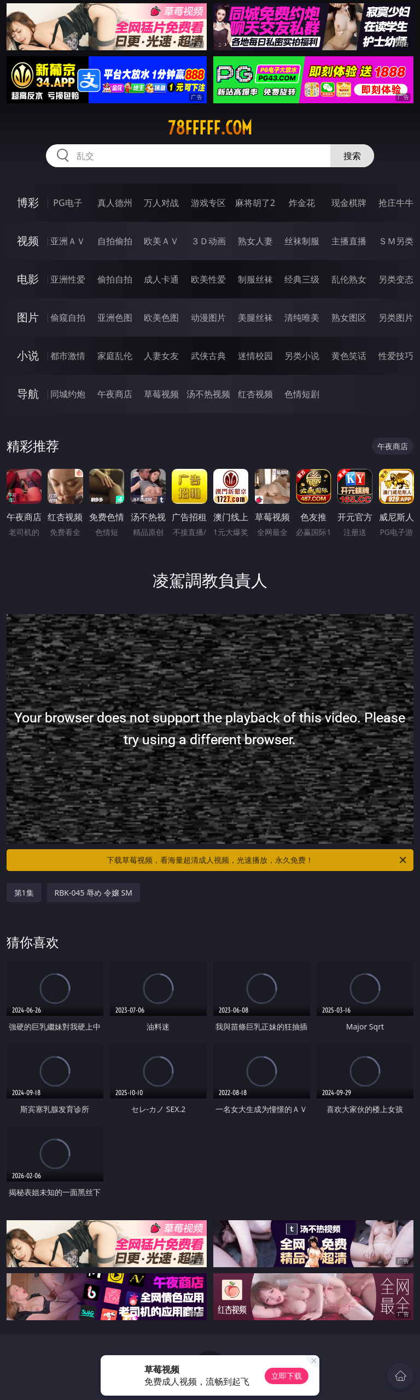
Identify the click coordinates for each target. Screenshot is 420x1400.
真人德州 (114, 203)
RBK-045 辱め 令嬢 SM (93, 892)
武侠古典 (208, 356)
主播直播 (348, 241)
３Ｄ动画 (208, 241)
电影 (28, 279)
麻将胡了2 (255, 203)
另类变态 (395, 279)
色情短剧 (301, 394)
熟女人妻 (255, 241)
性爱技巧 (395, 356)
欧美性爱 (208, 279)
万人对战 (161, 203)
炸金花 (302, 203)
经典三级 (301, 279)
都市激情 (67, 356)
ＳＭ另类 (395, 241)
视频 (28, 240)
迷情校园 (255, 356)
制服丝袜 (255, 279)
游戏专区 (208, 203)
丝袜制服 (301, 241)
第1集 (24, 892)
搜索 (352, 156)
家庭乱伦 (114, 356)
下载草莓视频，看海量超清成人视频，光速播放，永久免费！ (257, 860)
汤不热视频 (208, 394)
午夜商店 (114, 394)
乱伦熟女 (348, 279)
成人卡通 (161, 279)
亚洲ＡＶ (67, 241)
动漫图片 (208, 317)
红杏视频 (255, 394)
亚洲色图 (114, 317)
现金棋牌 (348, 203)
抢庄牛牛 (395, 203)
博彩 (28, 202)
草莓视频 (161, 394)
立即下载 (286, 1375)
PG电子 (67, 203)
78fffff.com (210, 128)
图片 (28, 317)
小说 (28, 355)
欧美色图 (161, 317)
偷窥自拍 (67, 317)
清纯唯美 (301, 317)
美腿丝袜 (255, 317)
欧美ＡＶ (161, 241)
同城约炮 (67, 394)
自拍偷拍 (114, 241)
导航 (28, 393)
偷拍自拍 (114, 279)
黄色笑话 (348, 356)
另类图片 (395, 317)
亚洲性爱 (67, 279)
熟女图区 (348, 317)
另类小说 (301, 356)
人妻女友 (161, 356)
